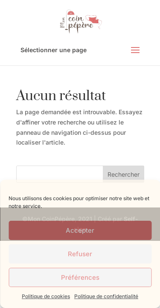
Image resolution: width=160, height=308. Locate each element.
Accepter (80, 230)
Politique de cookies (46, 296)
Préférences (80, 277)
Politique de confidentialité (106, 296)
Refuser (80, 254)
